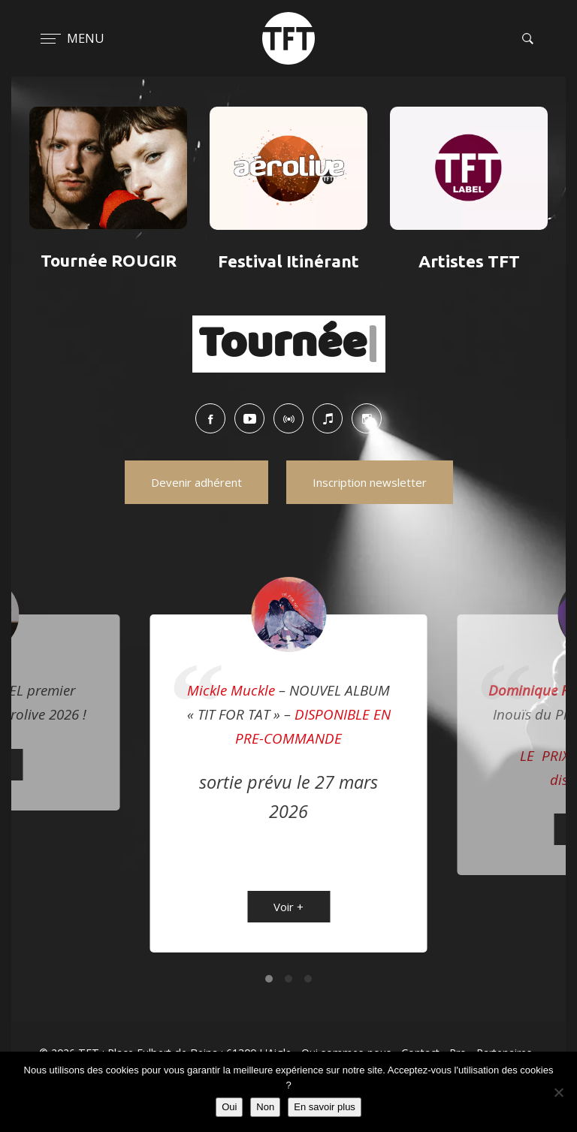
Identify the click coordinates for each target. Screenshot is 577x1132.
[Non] (558, 1092)
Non (265, 1106)
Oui (229, 1106)
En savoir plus (324, 1106)
